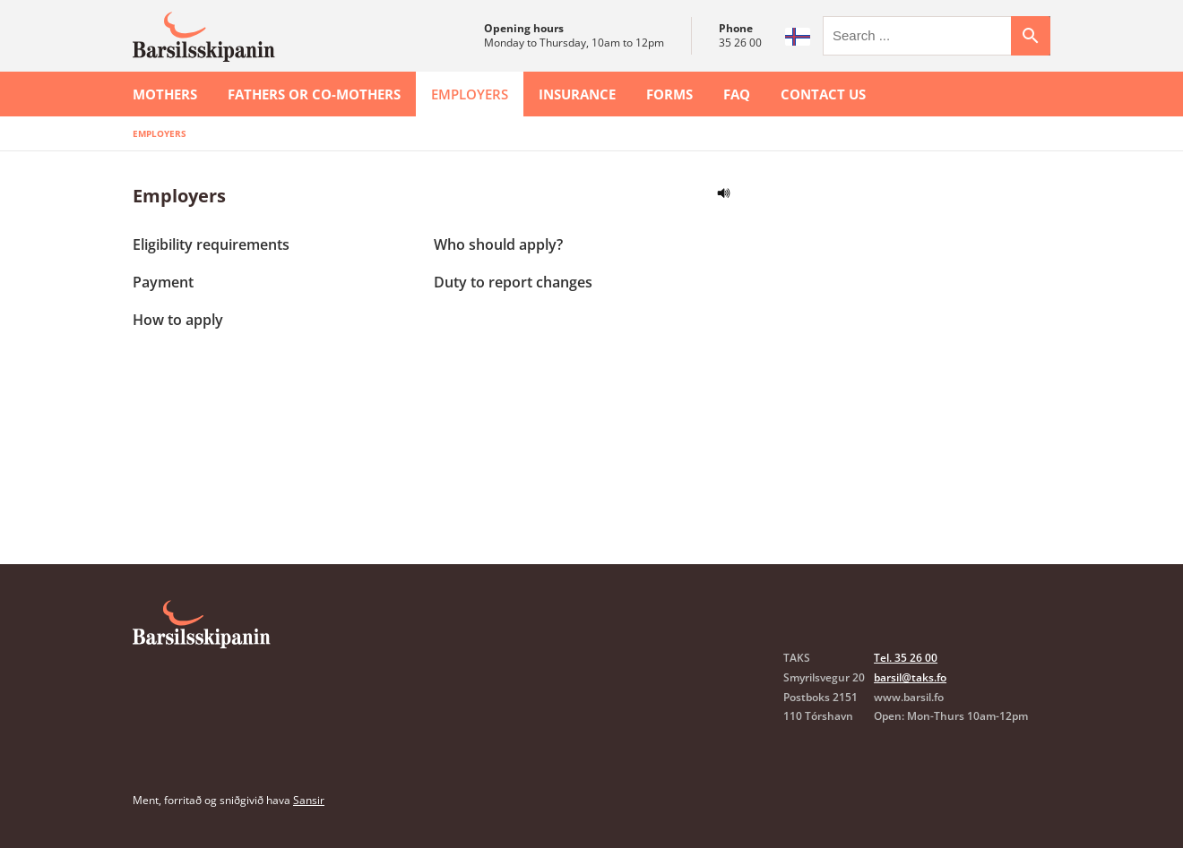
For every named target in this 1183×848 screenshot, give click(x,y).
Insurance (577, 94)
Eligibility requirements (211, 244)
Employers (469, 94)
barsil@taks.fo (910, 677)
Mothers (165, 94)
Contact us (823, 94)
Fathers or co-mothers (314, 94)
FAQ (736, 94)
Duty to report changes (513, 282)
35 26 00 (740, 42)
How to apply (178, 320)
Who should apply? (498, 244)
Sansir (308, 800)
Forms (669, 94)
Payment (163, 282)
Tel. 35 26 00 (905, 657)
